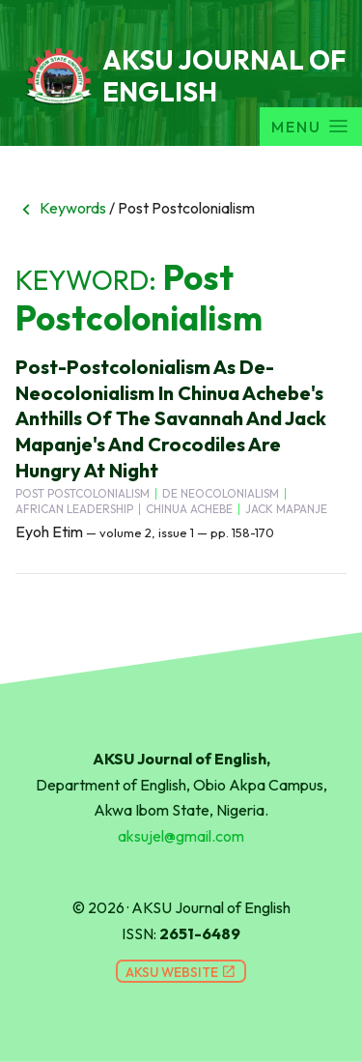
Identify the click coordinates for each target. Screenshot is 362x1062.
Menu (310, 126)
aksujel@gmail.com (181, 836)
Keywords (60, 207)
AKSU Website (181, 972)
